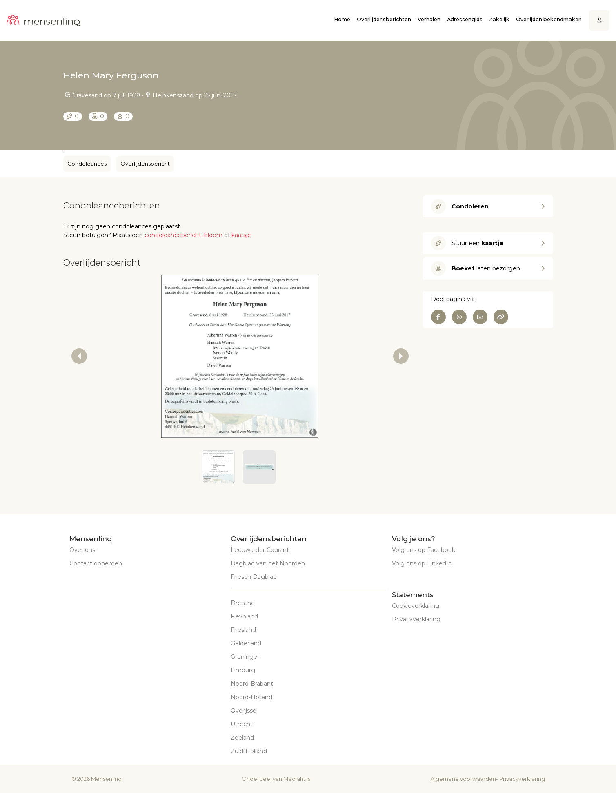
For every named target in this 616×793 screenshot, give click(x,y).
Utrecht (242, 724)
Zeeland (242, 737)
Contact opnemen (95, 563)
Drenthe (243, 603)
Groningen (246, 656)
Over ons (82, 550)
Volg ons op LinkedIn (422, 563)
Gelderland (246, 643)
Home (342, 19)
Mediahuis (296, 778)
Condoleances (87, 163)
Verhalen (429, 19)
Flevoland (244, 616)
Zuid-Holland (249, 751)
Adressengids (465, 19)
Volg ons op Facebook (423, 550)
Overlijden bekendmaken (549, 19)
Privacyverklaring (416, 619)
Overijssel (244, 710)
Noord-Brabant (252, 683)
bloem (213, 235)
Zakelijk (499, 19)
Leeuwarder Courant (260, 550)
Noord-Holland (251, 697)
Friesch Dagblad (254, 576)
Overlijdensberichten (384, 19)
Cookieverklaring (415, 605)
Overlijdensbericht (145, 163)
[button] (218, 467)
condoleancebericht (173, 235)
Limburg (243, 670)
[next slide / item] (401, 356)
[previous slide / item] (79, 356)
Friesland (243, 630)
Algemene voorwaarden (463, 778)
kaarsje (241, 235)
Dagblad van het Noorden (268, 563)
